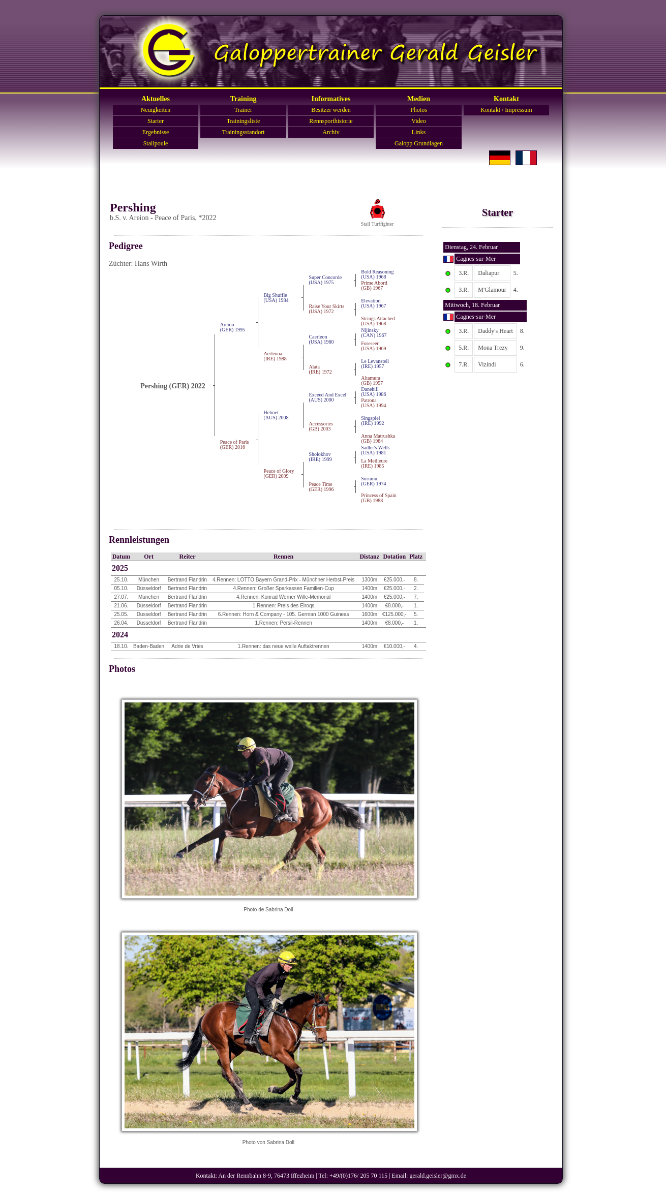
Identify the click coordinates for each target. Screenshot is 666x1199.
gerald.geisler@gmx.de (437, 1175)
